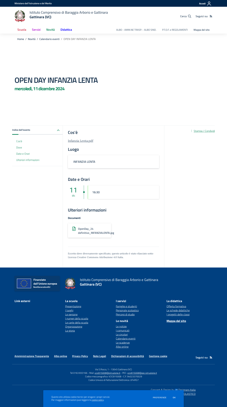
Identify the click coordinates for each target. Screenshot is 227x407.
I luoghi (69, 310)
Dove (19, 147)
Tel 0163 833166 (78, 373)
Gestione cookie (158, 356)
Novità (31, 39)
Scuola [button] (21, 29)
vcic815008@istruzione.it (107, 373)
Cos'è (19, 141)
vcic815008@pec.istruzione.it (142, 373)
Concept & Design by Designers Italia (173, 390)
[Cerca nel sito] (185, 16)
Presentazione (73, 306)
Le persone (71, 314)
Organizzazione (73, 327)
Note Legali (99, 356)
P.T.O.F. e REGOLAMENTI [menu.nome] (175, 30)
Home (20, 39)
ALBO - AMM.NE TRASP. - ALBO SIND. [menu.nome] (136, 30)
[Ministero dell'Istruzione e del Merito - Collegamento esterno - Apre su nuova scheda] (33, 3)
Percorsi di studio (125, 314)
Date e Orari (23, 154)
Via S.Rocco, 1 (102, 369)
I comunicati (122, 330)
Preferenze (160, 398)
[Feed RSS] (210, 16)
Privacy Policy (80, 356)
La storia (70, 331)
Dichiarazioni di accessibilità (127, 356)
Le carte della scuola (76, 322)
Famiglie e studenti (126, 306)
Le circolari (122, 334)
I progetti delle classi (178, 314)
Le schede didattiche (178, 310)
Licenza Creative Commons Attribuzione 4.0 (92, 257)
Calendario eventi (49, 39)
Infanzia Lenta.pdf (80, 141)
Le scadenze (123, 343)
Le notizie (121, 326)
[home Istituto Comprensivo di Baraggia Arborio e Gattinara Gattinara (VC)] (61, 16)
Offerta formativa (176, 306)
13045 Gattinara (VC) (121, 369)
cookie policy (98, 400)
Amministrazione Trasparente (32, 356)
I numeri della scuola (76, 318)
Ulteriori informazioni (27, 160)
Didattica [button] (66, 29)
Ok (174, 398)
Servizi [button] (36, 29)
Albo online (122, 347)
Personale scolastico (127, 310)
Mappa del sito (202, 30)
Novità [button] (50, 29)
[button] (37, 130)
